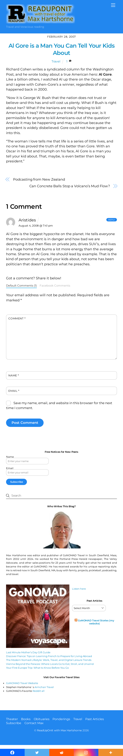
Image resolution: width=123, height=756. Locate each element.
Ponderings (61, 719)
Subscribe (13, 723)
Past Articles (94, 719)
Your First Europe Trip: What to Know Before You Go (37, 667)
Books (26, 719)
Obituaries (41, 719)
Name (13, 375)
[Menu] (113, 5)
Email (13, 391)
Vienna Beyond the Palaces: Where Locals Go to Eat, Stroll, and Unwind (50, 663)
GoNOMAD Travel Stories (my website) (96, 622)
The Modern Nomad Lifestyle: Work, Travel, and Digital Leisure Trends (48, 659)
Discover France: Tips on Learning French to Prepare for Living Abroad (49, 656)
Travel (56, 61)
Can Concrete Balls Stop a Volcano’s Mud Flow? (69, 186)
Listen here (79, 588)
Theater (12, 719)
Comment (16, 318)
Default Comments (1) (21, 285)
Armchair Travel (44, 687)
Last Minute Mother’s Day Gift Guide (28, 652)
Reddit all (39, 690)
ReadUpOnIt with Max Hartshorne (59, 730)
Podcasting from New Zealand (39, 179)
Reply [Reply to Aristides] (111, 219)
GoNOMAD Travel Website (22, 683)
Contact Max (34, 723)
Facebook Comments (55, 285)
